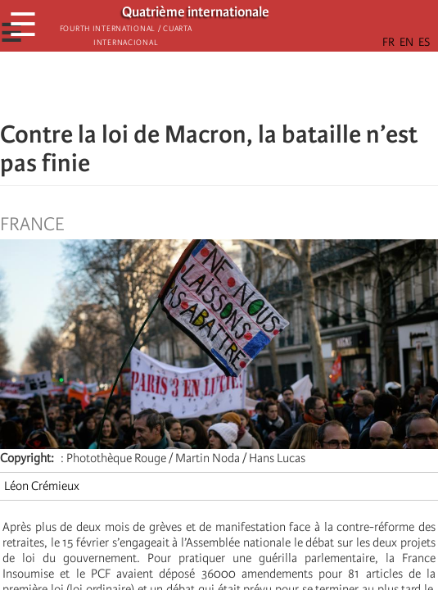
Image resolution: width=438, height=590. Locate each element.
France (32, 224)
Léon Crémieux (41, 486)
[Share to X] (196, 86)
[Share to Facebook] (173, 86)
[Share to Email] (242, 86)
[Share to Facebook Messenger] (219, 86)
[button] (265, 86)
